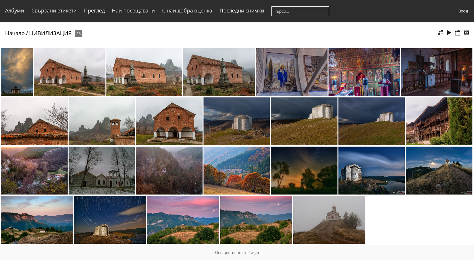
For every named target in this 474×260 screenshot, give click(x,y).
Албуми (14, 10)
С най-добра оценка (187, 10)
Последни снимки (242, 10)
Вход (463, 11)
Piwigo (253, 252)
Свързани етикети (54, 10)
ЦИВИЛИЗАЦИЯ (50, 33)
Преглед (94, 10)
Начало (15, 33)
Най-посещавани (133, 10)
